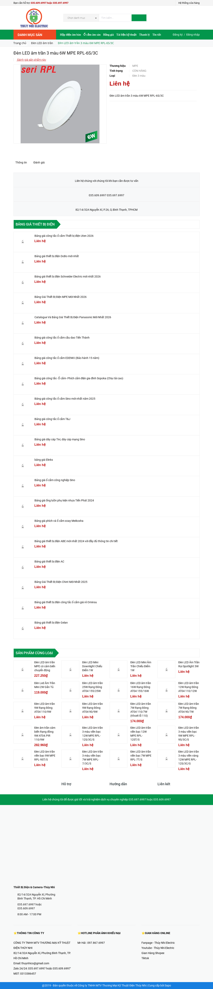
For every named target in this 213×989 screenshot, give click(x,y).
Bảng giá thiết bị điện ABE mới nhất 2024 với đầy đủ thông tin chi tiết (76, 541)
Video (76, 44)
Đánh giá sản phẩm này (31, 59)
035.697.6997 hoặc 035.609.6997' (49, 968)
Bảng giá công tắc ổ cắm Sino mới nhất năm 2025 (64, 398)
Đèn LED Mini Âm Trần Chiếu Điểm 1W (140, 666)
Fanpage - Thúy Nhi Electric (158, 942)
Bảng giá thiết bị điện (35, 224)
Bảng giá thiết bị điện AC (49, 561)
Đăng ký (178, 34)
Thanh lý (144, 34)
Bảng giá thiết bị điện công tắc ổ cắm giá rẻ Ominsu (65, 602)
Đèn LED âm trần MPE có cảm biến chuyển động (44, 666)
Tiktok (145, 958)
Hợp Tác (65, 44)
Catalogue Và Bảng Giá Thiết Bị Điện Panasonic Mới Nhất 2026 (72, 317)
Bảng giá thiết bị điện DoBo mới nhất (56, 256)
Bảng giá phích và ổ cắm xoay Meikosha (58, 520)
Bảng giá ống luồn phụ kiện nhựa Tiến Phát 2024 (64, 500)
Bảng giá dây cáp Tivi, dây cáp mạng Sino (59, 439)
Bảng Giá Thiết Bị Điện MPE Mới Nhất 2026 (60, 296)
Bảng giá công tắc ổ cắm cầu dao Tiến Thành (62, 337)
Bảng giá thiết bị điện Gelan (51, 622)
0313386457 (28, 973)
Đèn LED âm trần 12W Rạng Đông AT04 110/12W (188, 687)
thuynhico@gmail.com (35, 963)
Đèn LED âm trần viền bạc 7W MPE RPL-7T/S (140, 755)
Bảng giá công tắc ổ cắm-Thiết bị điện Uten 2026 (64, 235)
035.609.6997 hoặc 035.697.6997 (49, 2)
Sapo (168, 985)
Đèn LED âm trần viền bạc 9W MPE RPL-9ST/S (44, 755)
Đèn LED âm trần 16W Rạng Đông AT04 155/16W (140, 687)
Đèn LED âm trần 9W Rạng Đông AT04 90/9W (92, 707)
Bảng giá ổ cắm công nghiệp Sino (54, 480)
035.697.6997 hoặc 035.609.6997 (29, 906)
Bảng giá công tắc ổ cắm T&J (52, 419)
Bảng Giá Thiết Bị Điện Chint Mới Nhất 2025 (60, 581)
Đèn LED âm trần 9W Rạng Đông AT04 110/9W (44, 707)
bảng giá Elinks (43, 459)
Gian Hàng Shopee (152, 953)
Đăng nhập (193, 34)
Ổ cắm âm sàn (91, 34)
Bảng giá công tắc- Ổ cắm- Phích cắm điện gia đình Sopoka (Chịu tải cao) (78, 378)
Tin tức (156, 34)
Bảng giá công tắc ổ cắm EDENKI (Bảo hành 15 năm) (66, 358)
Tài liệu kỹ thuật (126, 34)
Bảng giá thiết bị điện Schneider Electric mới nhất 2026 (67, 276)
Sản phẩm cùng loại (34, 653)
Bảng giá (108, 34)
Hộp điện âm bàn (70, 34)
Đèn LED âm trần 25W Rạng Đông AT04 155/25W (92, 687)
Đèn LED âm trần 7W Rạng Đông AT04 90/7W (188, 707)
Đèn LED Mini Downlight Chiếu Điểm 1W (92, 666)
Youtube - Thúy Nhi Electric (157, 947)
